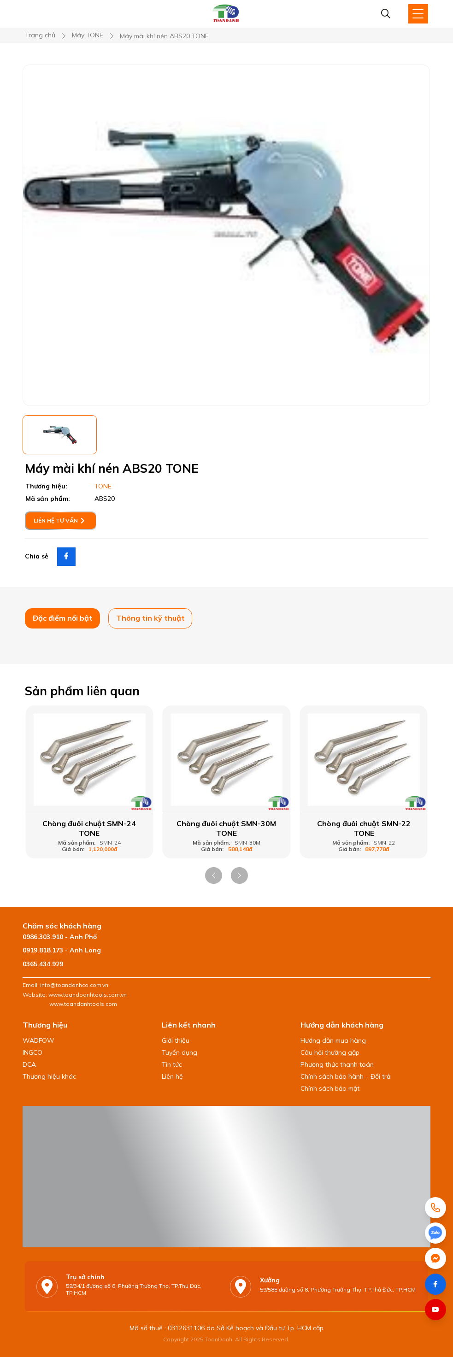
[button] (213, 875)
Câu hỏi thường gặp (329, 1052)
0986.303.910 (43, 937)
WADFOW (38, 1040)
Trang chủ (40, 35)
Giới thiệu (175, 1040)
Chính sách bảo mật (329, 1088)
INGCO (32, 1052)
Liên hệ (172, 1076)
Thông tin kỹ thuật (150, 618)
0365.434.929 (43, 964)
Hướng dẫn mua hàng (333, 1040)
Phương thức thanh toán (337, 1064)
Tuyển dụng (179, 1052)
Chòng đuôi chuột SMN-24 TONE (89, 828)
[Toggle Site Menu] (418, 13)
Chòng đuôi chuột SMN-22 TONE (364, 828)
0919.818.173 (43, 950)
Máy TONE (87, 35)
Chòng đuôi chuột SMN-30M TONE (226, 828)
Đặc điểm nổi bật (63, 618)
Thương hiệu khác (49, 1076)
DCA (29, 1064)
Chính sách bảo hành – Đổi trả (345, 1076)
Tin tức (172, 1064)
